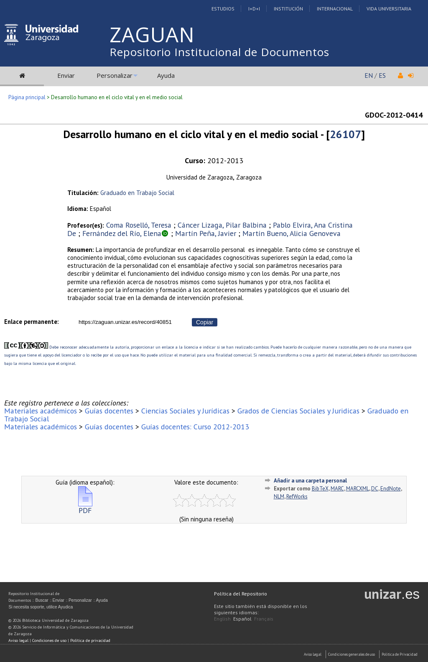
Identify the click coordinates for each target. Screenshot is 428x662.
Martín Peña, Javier (205, 233)
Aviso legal (18, 640)
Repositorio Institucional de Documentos (219, 51)
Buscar (41, 600)
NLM (279, 496)
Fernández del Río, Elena (121, 233)
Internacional (335, 8)
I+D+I (254, 8)
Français (263, 619)
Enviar (66, 75)
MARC (337, 488)
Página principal (27, 97)
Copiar (204, 322)
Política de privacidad (90, 640)
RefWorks (297, 496)
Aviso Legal (312, 654)
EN (368, 75)
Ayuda (166, 75)
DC (374, 488)
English (222, 619)
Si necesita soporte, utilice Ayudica (40, 607)
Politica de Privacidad (400, 654)
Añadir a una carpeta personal (310, 480)
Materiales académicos (40, 411)
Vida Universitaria (389, 8)
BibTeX (320, 488)
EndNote (390, 488)
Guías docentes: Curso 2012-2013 (195, 426)
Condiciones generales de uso (351, 654)
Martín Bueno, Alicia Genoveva (291, 233)
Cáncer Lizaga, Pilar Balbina (222, 225)
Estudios (222, 8)
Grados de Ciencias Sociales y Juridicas (298, 411)
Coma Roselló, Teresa (138, 225)
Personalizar (114, 75)
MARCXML (357, 488)
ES (382, 75)
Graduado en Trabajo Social (137, 193)
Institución (288, 8)
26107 (345, 134)
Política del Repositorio (240, 593)
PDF (85, 507)
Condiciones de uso (49, 640)
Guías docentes (109, 411)
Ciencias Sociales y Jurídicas (185, 411)
